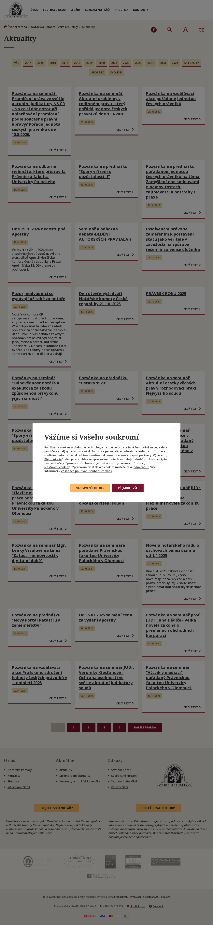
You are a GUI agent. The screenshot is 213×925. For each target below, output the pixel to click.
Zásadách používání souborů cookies (86, 471)
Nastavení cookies (56, 467)
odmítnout (141, 467)
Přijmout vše (53, 459)
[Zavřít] (176, 428)
